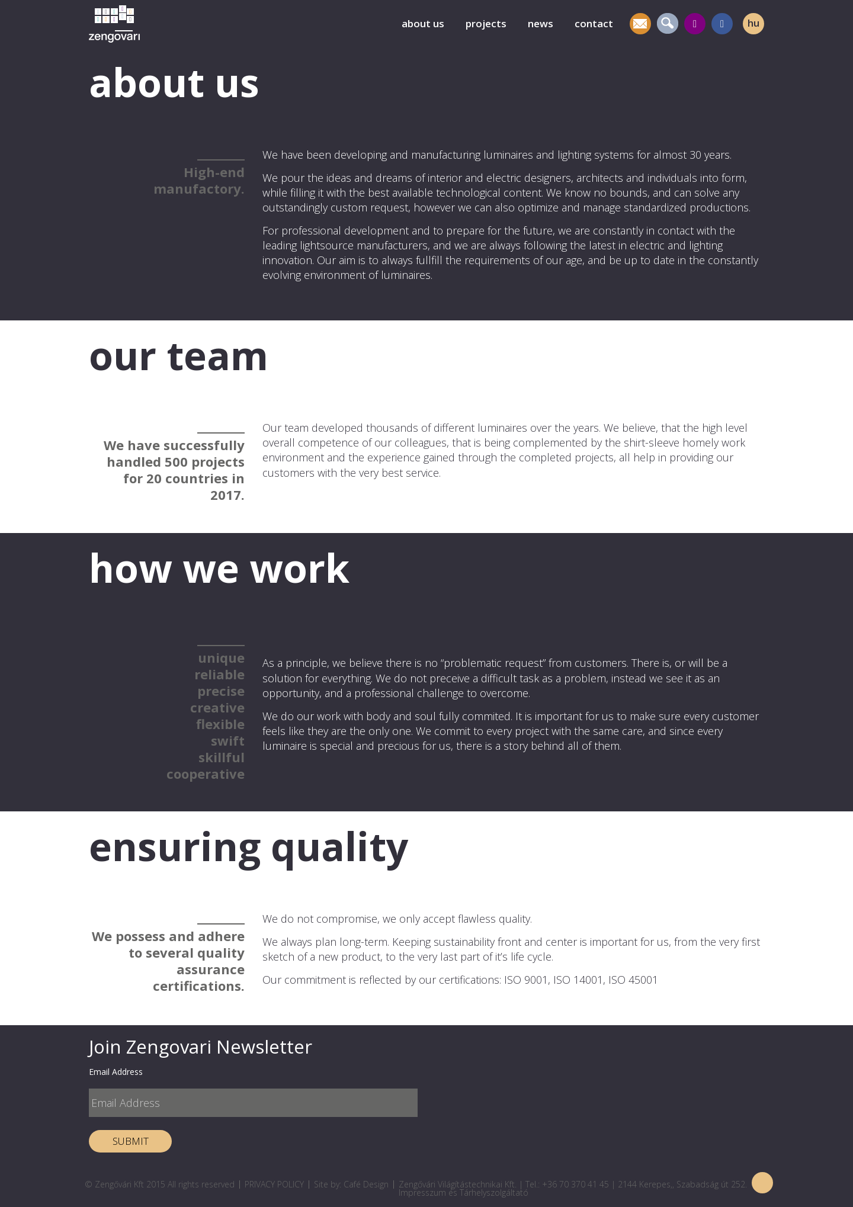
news (540, 23)
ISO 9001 (526, 979)
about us (423, 23)
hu (753, 23)
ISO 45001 (633, 979)
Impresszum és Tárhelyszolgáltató (463, 1192)
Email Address (116, 1071)
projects (486, 23)
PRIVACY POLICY (274, 1184)
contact (594, 23)
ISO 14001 (578, 979)
